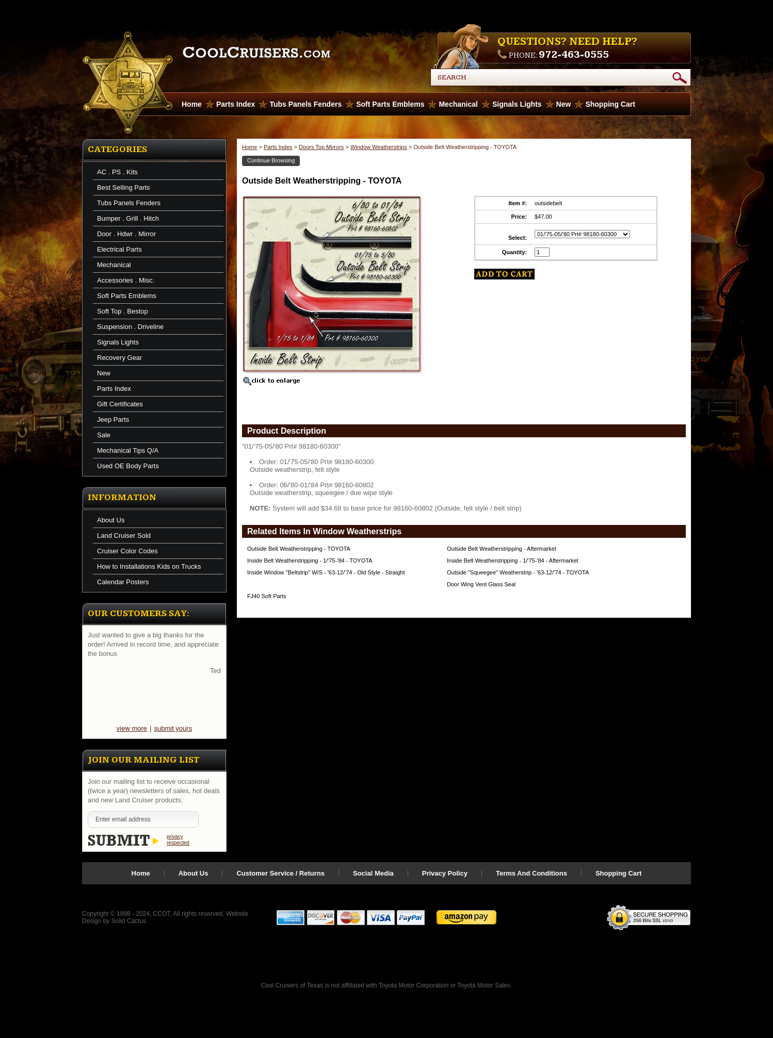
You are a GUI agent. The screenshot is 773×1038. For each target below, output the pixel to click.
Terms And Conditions (531, 873)
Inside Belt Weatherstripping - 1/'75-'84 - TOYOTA (309, 560)
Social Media (373, 873)
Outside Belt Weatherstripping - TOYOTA (298, 549)
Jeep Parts (113, 419)
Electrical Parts (119, 249)
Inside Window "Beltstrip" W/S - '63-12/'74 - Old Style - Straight (326, 572)
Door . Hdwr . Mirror (126, 234)
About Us (110, 520)
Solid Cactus (128, 921)
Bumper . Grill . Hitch (128, 218)
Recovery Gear (119, 357)
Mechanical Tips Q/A (127, 450)
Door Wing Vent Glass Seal (481, 584)
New (563, 104)
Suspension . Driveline (130, 327)
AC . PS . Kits (117, 172)
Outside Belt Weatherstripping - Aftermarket (501, 549)
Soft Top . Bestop (122, 311)
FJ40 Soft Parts (266, 596)
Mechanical (458, 104)
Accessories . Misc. (125, 280)
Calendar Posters (123, 582)
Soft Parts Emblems (390, 104)
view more (132, 728)
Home (249, 147)
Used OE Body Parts (128, 466)
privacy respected (178, 840)
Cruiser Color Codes (127, 551)
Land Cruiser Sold (124, 535)
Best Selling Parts (123, 187)
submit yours (173, 728)
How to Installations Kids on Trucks (149, 566)
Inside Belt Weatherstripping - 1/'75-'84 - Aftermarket (512, 560)
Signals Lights (517, 104)
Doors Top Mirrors (321, 147)
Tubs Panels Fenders (305, 104)
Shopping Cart (610, 104)
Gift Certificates (120, 404)
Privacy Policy (445, 873)
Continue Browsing (271, 160)
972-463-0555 (574, 54)
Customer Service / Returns (280, 873)
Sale (103, 435)
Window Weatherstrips (378, 147)
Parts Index (235, 104)
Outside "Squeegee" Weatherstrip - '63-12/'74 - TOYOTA (518, 572)
